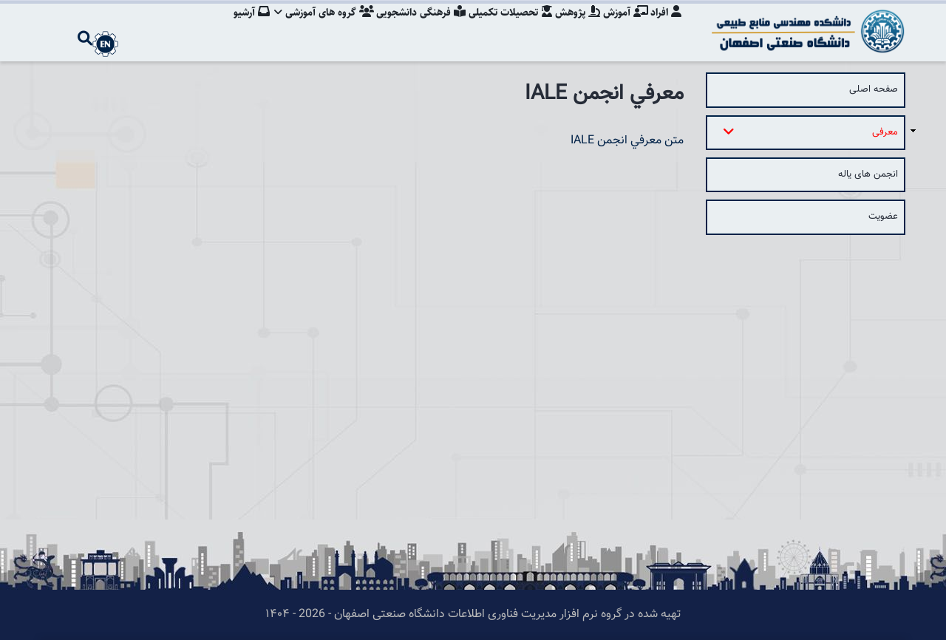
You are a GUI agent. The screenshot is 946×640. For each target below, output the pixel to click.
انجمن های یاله (868, 174)
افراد (665, 26)
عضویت (883, 216)
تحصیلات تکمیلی (505, 26)
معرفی (814, 132)
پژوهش (573, 26)
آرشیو (240, 26)
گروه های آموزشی (314, 26)
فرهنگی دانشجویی (413, 26)
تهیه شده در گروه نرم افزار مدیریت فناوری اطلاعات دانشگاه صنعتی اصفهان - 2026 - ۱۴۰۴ (473, 614)
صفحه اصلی (873, 89)
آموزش (623, 26)
